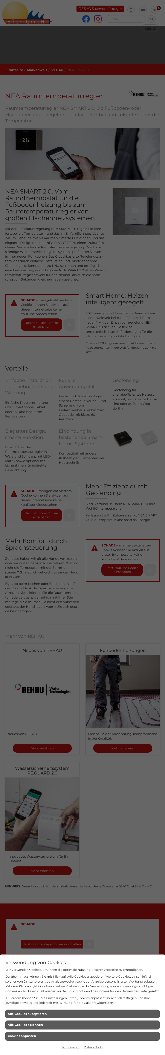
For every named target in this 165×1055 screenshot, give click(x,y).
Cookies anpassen (22, 1036)
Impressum (70, 1047)
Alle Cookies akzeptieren (27, 1014)
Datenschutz (93, 1047)
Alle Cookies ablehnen (25, 1025)
